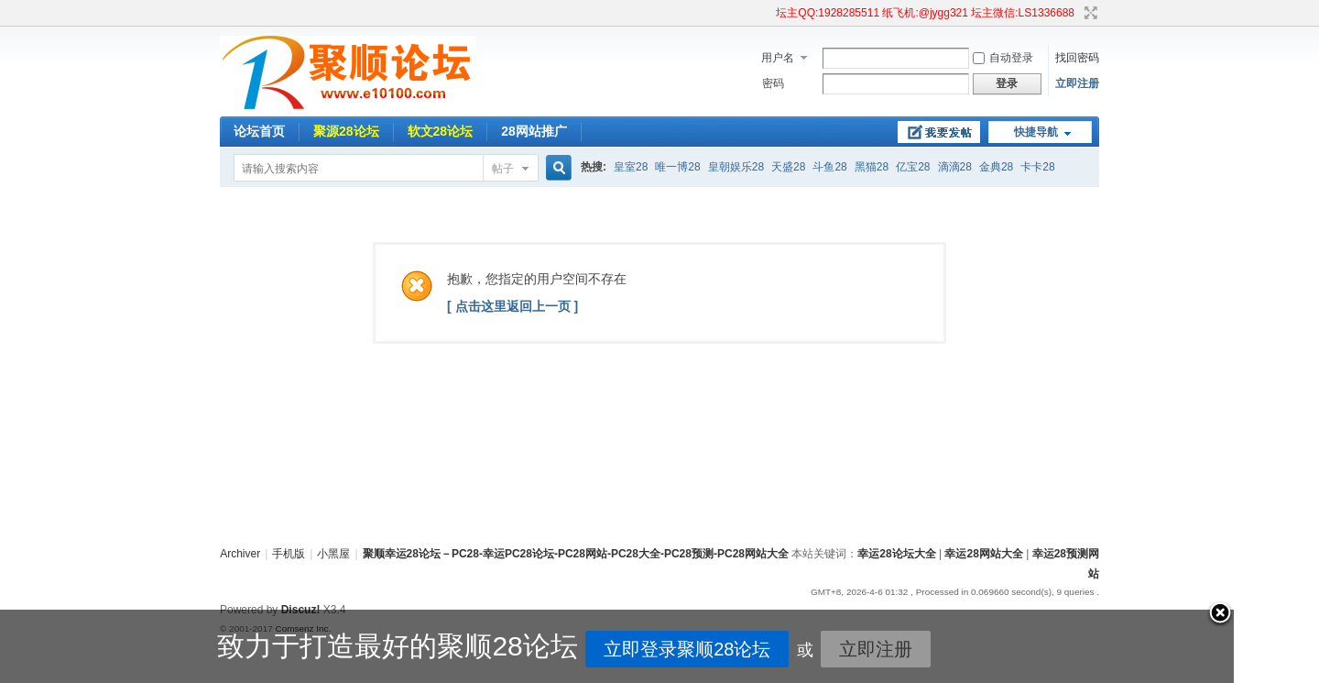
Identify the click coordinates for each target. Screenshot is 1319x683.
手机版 (288, 553)
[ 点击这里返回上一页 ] (512, 306)
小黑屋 (333, 553)
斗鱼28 (829, 166)
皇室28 (631, 166)
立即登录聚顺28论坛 (621, 649)
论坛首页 (259, 131)
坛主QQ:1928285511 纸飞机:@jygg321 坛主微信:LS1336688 (925, 12)
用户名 (777, 57)
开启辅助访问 (767, 13)
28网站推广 (534, 131)
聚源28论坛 (346, 131)
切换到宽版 (1088, 13)
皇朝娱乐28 (736, 166)
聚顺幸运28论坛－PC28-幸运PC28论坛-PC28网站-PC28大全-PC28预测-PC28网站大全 (576, 553)
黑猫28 (871, 166)
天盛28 (788, 166)
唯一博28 (677, 166)
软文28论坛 (441, 131)
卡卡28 (1037, 166)
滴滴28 (955, 166)
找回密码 (1077, 57)
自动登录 (1003, 57)
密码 (773, 83)
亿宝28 (913, 166)
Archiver (240, 553)
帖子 (503, 168)
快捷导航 (1036, 132)
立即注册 (1077, 83)
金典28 (996, 166)
